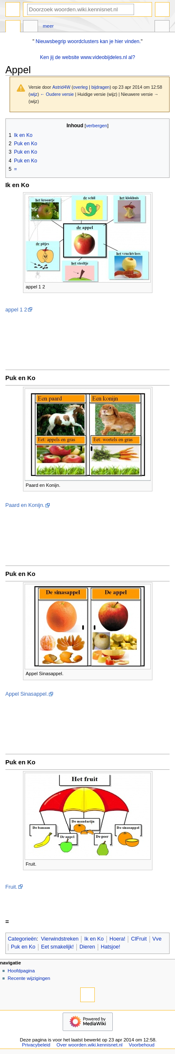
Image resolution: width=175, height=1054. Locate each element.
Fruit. (11, 887)
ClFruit (139, 939)
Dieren (87, 947)
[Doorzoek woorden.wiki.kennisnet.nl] (80, 9)
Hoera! (117, 939)
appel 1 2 (16, 310)
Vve (157, 939)
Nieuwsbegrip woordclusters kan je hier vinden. (88, 41)
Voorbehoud (142, 1044)
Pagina (13, 27)
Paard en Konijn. (25, 505)
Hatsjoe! (110, 947)
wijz (34, 94)
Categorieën (22, 939)
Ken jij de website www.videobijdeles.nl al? (87, 57)
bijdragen (100, 87)
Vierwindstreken (60, 939)
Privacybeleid (36, 1044)
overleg (80, 87)
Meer (48, 25)
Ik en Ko (94, 939)
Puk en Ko (23, 947)
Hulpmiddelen (162, 27)
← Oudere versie (57, 94)
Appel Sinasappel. (26, 694)
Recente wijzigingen (29, 978)
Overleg (30, 27)
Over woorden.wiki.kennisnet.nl (89, 1044)
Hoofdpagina (21, 970)
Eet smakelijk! (57, 947)
